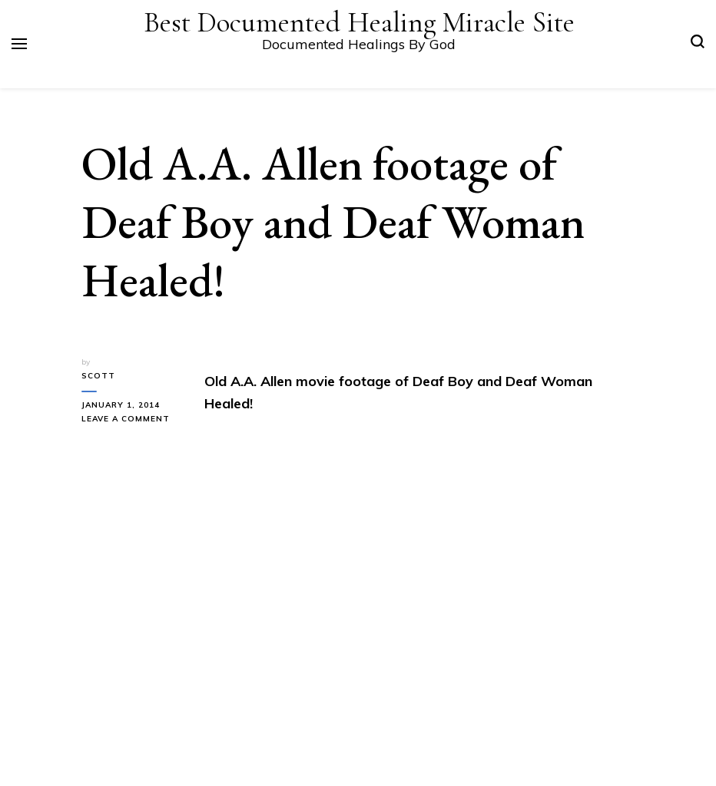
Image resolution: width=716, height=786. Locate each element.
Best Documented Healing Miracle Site (359, 22)
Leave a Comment (131, 419)
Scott (98, 376)
